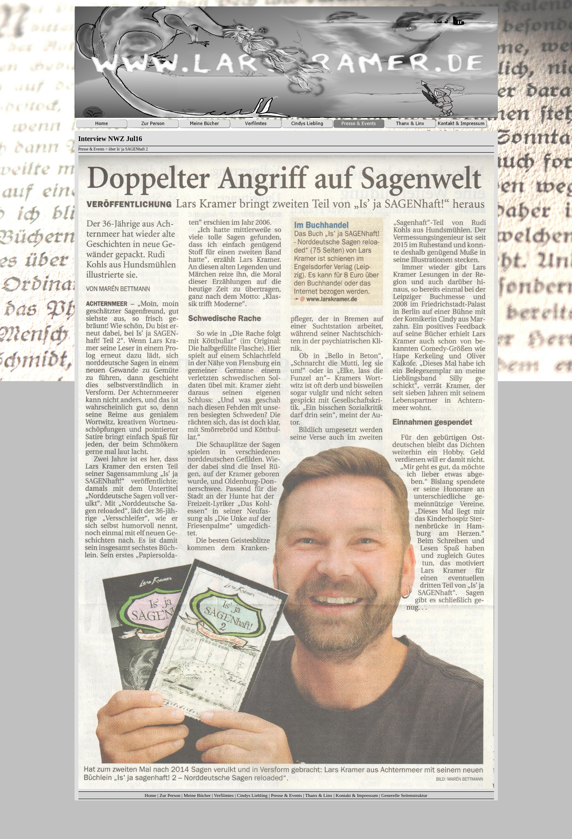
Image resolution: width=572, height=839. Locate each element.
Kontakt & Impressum (356, 795)
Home (150, 795)
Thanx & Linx (318, 795)
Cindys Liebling (252, 795)
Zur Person (169, 795)
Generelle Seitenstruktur (404, 795)
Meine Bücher (197, 795)
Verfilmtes (224, 795)
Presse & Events (286, 795)
